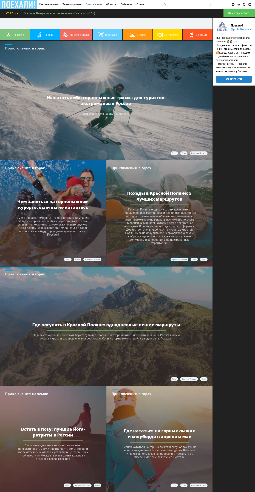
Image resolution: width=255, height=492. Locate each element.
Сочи (184, 153)
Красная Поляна (198, 153)
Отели (140, 4)
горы (174, 153)
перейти (234, 79)
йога (67, 485)
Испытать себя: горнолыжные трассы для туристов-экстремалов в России (106, 100)
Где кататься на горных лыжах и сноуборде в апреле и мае (159, 433)
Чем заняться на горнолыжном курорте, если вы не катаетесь (53, 204)
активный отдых (82, 485)
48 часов (111, 4)
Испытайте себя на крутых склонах (106, 114)
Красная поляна (179, 259)
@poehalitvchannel (241, 29)
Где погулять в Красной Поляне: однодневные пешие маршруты (106, 324)
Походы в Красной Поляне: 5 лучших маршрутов (159, 196)
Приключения (94, 4)
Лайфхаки (126, 4)
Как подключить (48, 4)
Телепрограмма (72, 4)
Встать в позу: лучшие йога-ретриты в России (53, 432)
